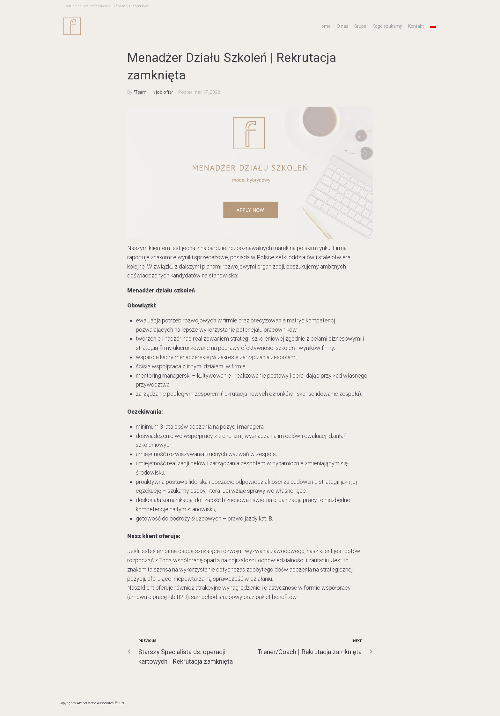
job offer (164, 92)
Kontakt (416, 26)
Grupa (360, 26)
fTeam (139, 92)
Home (325, 26)
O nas (342, 26)
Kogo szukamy (387, 26)
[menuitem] (433, 26)
